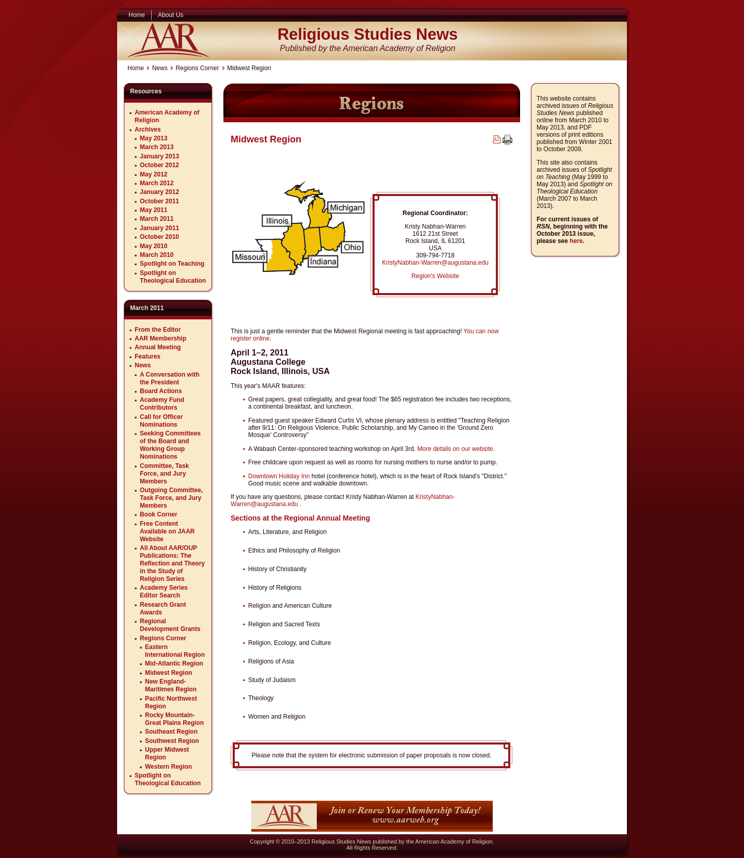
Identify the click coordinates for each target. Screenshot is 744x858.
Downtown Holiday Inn (279, 476)
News (160, 68)
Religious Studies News (368, 34)
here (576, 241)
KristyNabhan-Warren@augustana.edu (435, 262)
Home (135, 68)
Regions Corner (197, 68)
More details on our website (455, 448)
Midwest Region (266, 139)
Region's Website (435, 276)
